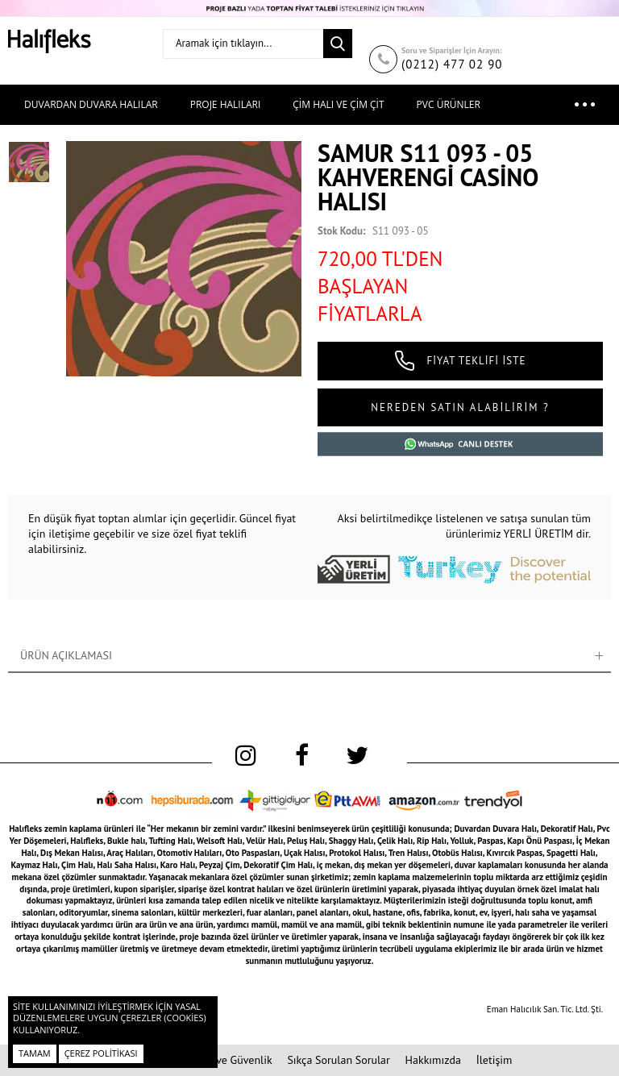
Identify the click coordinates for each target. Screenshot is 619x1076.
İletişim (494, 1060)
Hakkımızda (433, 1060)
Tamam (35, 1053)
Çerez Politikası (101, 1053)
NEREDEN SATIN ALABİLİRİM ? (460, 407)
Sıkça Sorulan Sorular (338, 1060)
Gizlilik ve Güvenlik (226, 1060)
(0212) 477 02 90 (452, 64)
